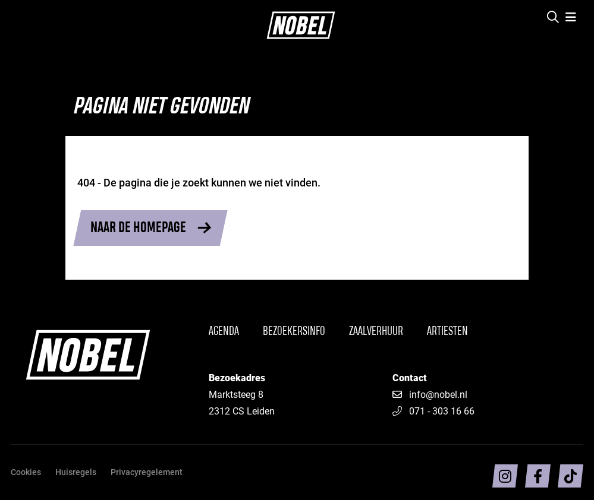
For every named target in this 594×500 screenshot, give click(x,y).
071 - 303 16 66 (433, 410)
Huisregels (75, 471)
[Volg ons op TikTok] (570, 476)
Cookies (26, 471)
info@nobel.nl (438, 394)
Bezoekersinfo (294, 331)
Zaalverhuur (376, 331)
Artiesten (447, 331)
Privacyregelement (147, 471)
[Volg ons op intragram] (505, 476)
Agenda (224, 331)
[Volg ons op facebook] (538, 476)
